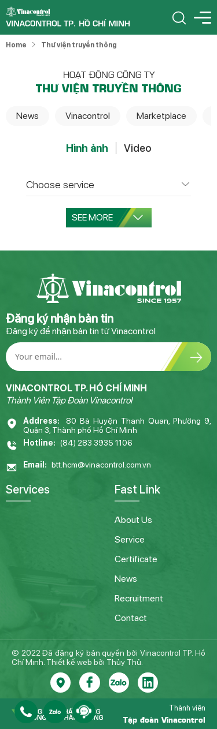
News (27, 115)
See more (107, 217)
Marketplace (161, 115)
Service (130, 539)
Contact (131, 617)
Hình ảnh (87, 148)
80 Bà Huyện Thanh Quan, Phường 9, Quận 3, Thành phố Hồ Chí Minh (117, 425)
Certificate (136, 559)
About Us (133, 519)
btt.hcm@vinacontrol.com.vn (101, 464)
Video (137, 148)
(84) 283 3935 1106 (96, 442)
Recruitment (139, 598)
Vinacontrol (87, 115)
